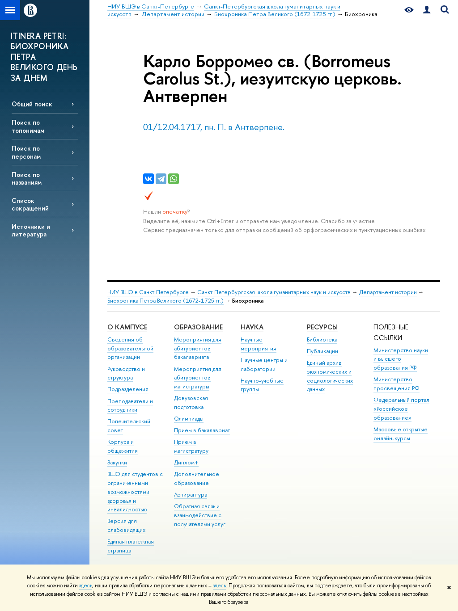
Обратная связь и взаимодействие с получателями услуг (199, 515)
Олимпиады (189, 418)
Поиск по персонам (26, 152)
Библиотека (322, 339)
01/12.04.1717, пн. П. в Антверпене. (213, 127)
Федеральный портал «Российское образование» (401, 408)
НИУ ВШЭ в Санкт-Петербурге (148, 292)
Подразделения (127, 389)
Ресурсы (322, 327)
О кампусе (127, 327)
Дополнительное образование (196, 478)
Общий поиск (32, 104)
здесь (85, 585)
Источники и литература (31, 230)
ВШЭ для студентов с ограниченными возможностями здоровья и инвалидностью (135, 491)
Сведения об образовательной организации (130, 348)
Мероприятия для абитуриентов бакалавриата (197, 348)
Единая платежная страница (130, 546)
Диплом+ (186, 462)
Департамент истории (388, 292)
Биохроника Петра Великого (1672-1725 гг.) (165, 300)
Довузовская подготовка (191, 402)
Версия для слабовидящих (126, 525)
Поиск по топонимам (28, 126)
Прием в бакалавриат (202, 430)
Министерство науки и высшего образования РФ (400, 359)
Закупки (117, 462)
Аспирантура (190, 494)
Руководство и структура (126, 373)
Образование (198, 327)
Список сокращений (30, 204)
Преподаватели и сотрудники (130, 405)
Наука (252, 327)
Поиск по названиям (27, 178)
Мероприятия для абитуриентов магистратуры (197, 378)
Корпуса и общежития (122, 446)
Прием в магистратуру (191, 446)
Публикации (322, 351)
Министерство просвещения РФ (396, 383)
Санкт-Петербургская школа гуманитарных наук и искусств (274, 292)
